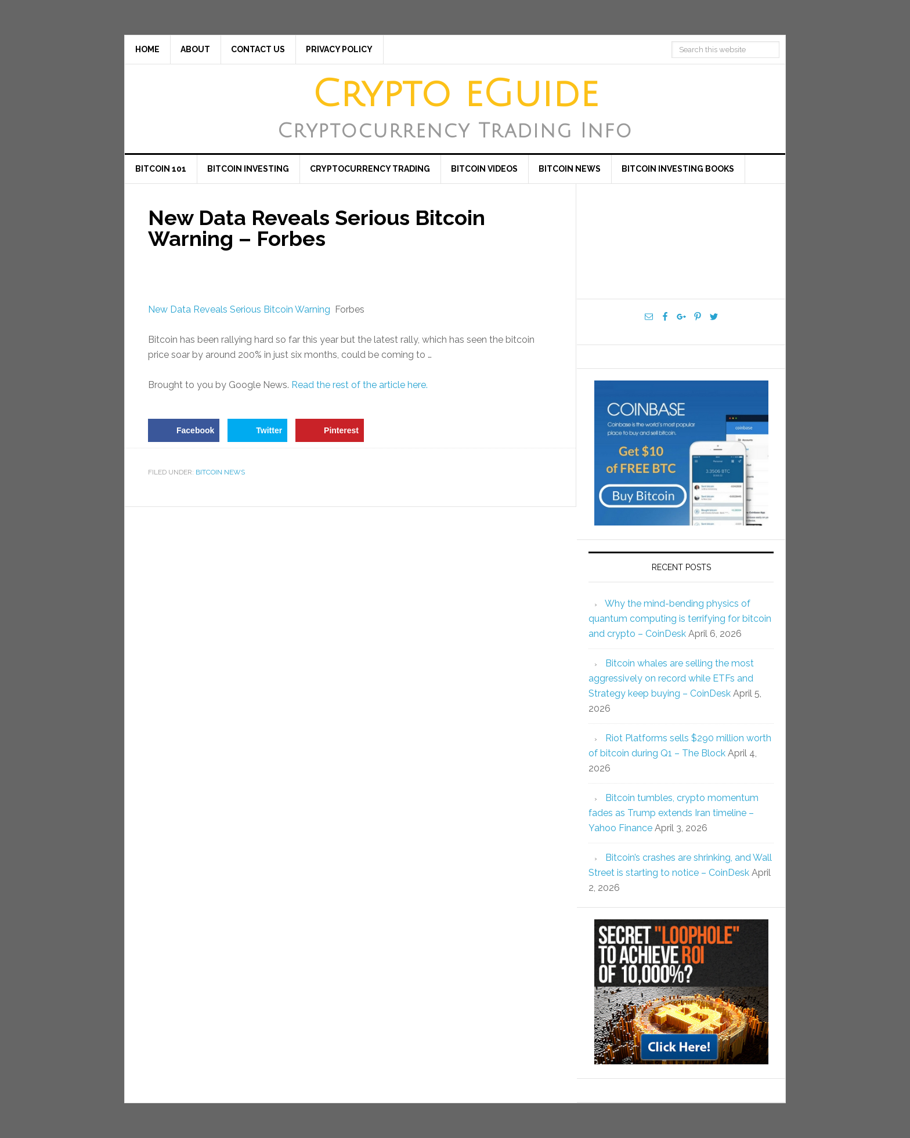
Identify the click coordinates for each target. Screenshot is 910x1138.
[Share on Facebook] (183, 430)
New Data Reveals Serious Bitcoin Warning (239, 309)
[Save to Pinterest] (329, 430)
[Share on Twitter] (257, 430)
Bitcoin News (220, 472)
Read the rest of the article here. (359, 384)
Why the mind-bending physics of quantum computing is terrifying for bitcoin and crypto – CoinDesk (679, 618)
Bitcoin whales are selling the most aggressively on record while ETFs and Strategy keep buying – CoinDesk (671, 678)
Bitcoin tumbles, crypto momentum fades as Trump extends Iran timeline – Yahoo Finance (673, 812)
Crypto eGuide (455, 94)
